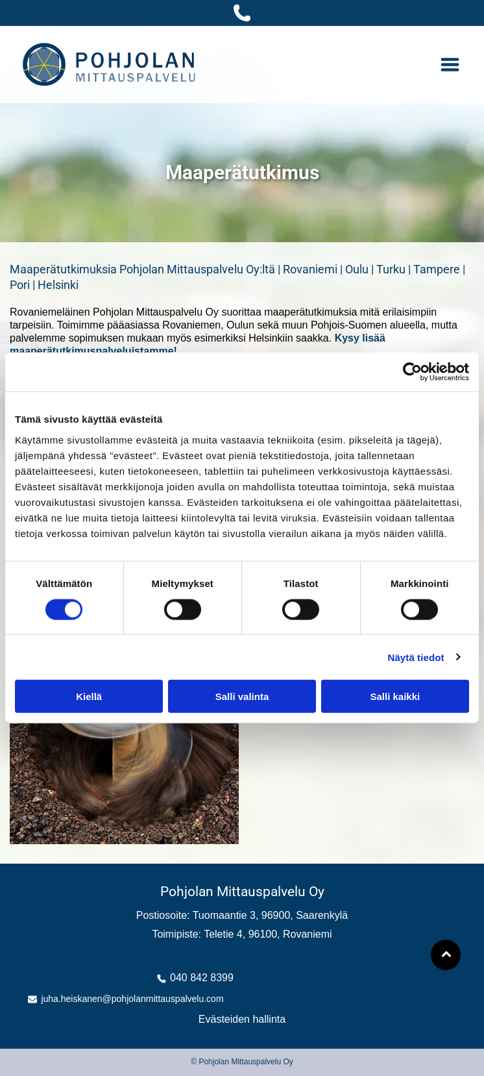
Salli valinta (242, 696)
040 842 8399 (202, 977)
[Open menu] (450, 64)
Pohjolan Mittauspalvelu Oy (242, 891)
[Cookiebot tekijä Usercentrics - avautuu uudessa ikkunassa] (412, 372)
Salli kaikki (395, 696)
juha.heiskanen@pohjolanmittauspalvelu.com (132, 999)
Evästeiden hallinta (242, 1019)
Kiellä (89, 696)
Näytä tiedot (416, 656)
